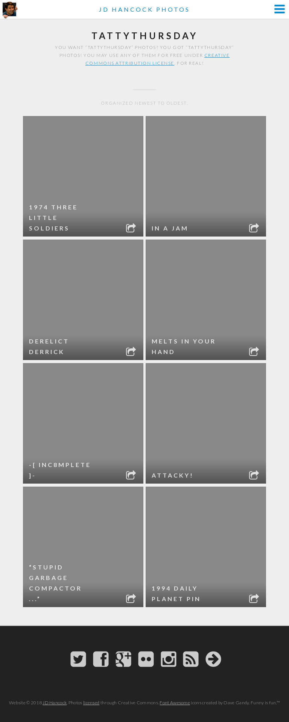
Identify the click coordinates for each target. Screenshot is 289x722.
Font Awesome (175, 702)
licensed (91, 702)
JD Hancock (55, 702)
